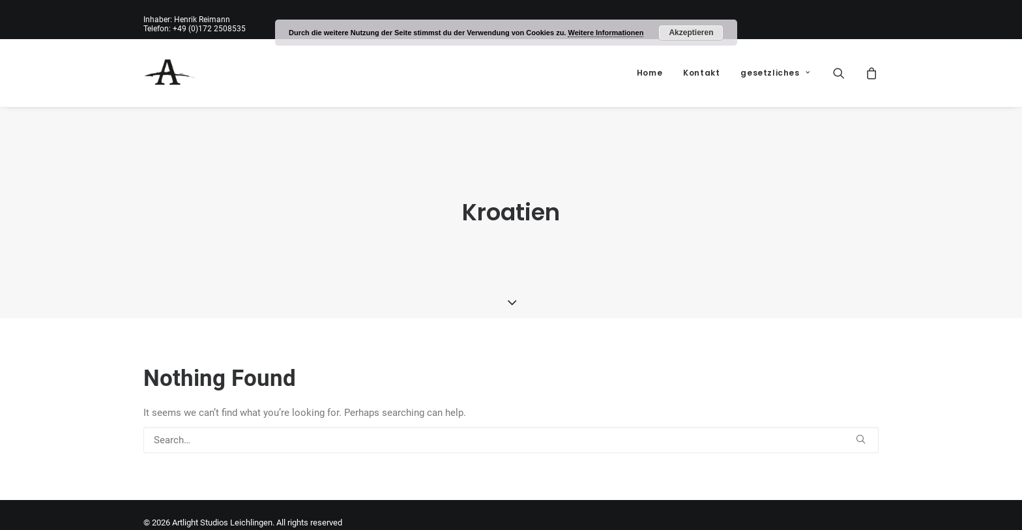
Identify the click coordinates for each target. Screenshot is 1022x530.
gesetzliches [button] (775, 72)
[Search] (511, 432)
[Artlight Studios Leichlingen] (169, 73)
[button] (847, 73)
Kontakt (701, 72)
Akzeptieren (691, 32)
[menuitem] (649, 73)
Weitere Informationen (605, 33)
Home (649, 72)
